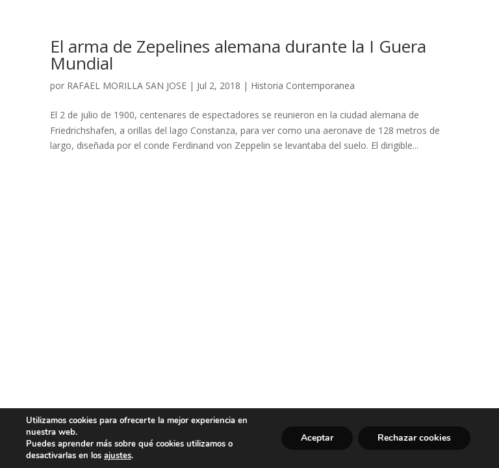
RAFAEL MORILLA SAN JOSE (126, 85)
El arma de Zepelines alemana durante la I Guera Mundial (238, 54)
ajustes (117, 456)
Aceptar (317, 438)
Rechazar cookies (414, 438)
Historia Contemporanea (303, 85)
